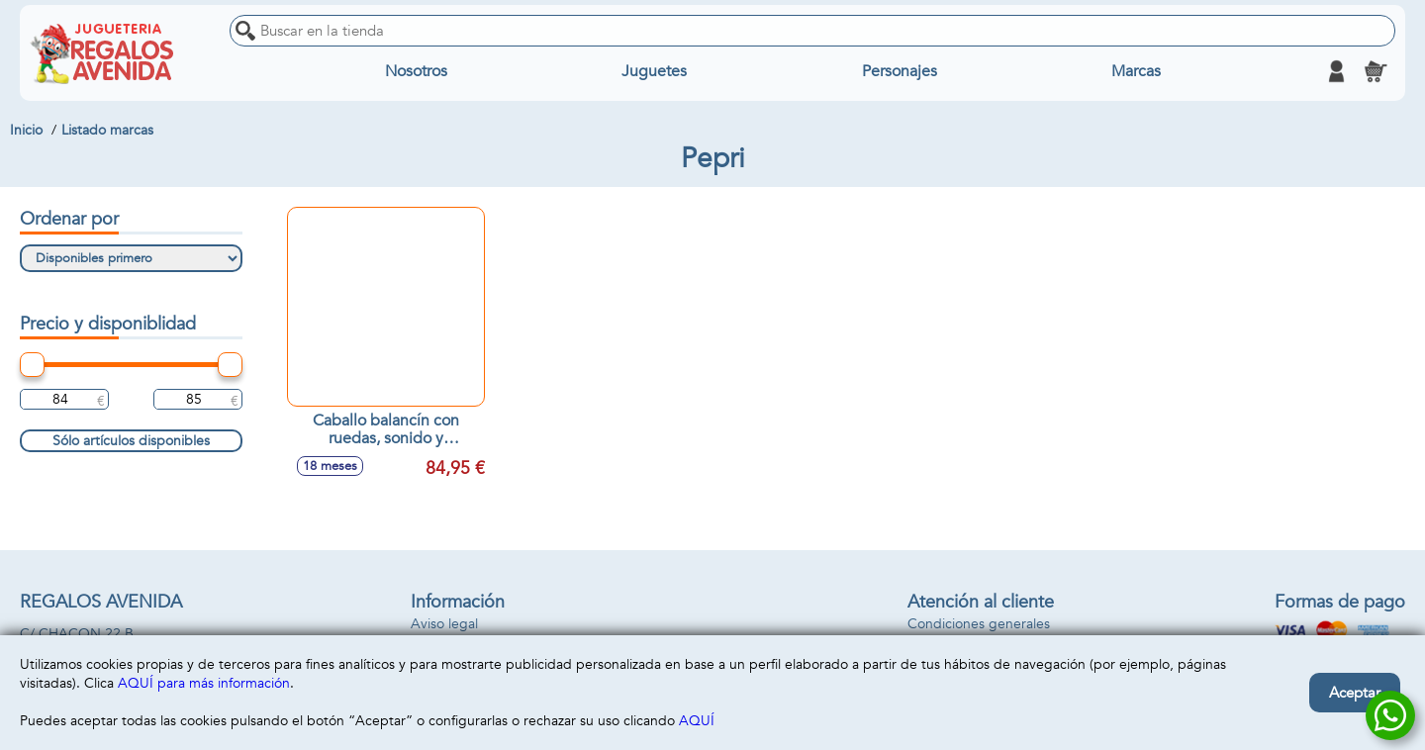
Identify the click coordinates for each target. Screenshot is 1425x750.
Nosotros (416, 71)
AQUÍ (696, 720)
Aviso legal (444, 623)
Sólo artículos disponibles (131, 440)
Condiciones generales (978, 623)
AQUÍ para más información (204, 683)
